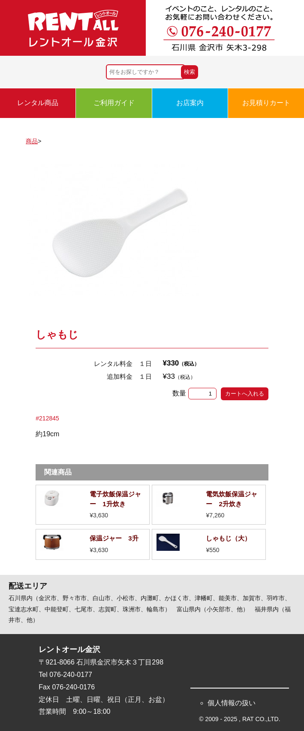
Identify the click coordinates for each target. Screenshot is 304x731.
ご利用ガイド (114, 102)
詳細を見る (92, 504)
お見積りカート (266, 102)
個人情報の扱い (232, 703)
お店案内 (190, 102)
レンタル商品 (37, 102)
